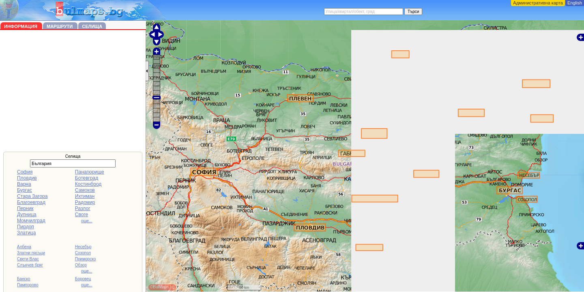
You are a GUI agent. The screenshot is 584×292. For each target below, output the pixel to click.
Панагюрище (89, 172)
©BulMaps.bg (162, 287)
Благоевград (31, 202)
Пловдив (27, 178)
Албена (24, 247)
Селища (92, 26)
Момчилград (31, 220)
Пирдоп (25, 227)
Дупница (26, 214)
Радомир (85, 202)
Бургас (24, 190)
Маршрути (60, 26)
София (24, 172)
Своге (81, 214)
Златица (26, 233)
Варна (24, 184)
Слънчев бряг (30, 265)
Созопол (83, 253)
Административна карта (538, 2)
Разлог (82, 208)
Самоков (85, 190)
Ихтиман (84, 196)
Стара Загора (32, 196)
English (574, 2)
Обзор (81, 265)
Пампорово (28, 285)
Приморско (85, 259)
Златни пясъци (31, 253)
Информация (21, 26)
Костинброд (88, 184)
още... (86, 221)
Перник (25, 208)
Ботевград (86, 178)
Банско (23, 279)
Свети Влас (28, 259)
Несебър (83, 247)
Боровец (83, 279)
